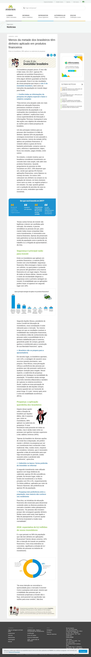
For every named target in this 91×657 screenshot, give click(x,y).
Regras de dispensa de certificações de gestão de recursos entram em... (72, 89)
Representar (11, 637)
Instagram (49, 630)
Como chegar (69, 637)
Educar (10, 641)
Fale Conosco (76, 2)
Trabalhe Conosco (59, 2)
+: (18, 94)
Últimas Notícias (68, 84)
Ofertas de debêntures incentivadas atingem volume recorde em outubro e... (72, 101)
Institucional (11, 633)
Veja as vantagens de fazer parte (15, 630)
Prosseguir (83, 651)
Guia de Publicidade (32, 637)
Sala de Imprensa (51, 634)
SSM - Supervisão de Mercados (33, 640)
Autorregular (11, 639)
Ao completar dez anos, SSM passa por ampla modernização (72, 95)
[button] (83, 2)
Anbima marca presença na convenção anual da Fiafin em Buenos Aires (72, 107)
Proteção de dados (54, 654)
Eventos (49, 632)
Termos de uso (43, 654)
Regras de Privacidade (14, 652)
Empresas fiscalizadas (48, 2)
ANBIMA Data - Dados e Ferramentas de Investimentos (35, 630)
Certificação (30, 633)
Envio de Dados (31, 635)
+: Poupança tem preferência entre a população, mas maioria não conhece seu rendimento (31, 494)
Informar (10, 635)
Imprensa (68, 2)
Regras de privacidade (31, 654)
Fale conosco (20, 654)
